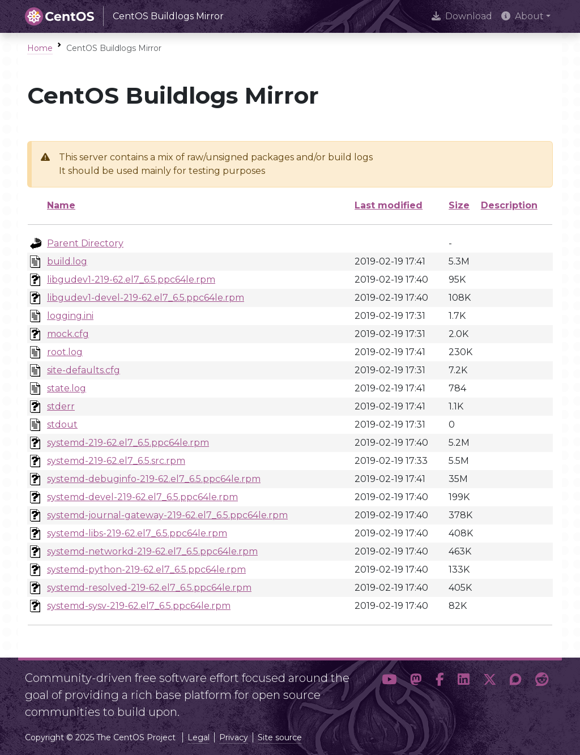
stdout (62, 424)
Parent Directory (85, 243)
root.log (65, 352)
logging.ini (70, 315)
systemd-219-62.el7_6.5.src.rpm (116, 460)
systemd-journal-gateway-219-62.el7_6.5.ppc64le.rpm (167, 515)
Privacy (233, 737)
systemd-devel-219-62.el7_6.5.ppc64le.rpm (142, 497)
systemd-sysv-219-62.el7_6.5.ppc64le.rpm (139, 605)
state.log (66, 388)
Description (509, 205)
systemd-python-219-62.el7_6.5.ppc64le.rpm (146, 569)
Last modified (389, 205)
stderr (61, 406)
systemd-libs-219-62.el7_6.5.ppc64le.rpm (137, 533)
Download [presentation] (462, 16)
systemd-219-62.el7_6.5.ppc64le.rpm (128, 442)
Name (61, 205)
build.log (67, 261)
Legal (198, 737)
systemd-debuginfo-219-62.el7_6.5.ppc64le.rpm (154, 479)
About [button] (522, 16)
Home (40, 48)
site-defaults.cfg (83, 370)
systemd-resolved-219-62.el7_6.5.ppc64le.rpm (149, 587)
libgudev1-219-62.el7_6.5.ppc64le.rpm (131, 279)
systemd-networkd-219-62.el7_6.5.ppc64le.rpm (152, 551)
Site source (280, 737)
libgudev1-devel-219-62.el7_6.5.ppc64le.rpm (145, 297)
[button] (389, 690)
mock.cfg (68, 334)
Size (459, 205)
